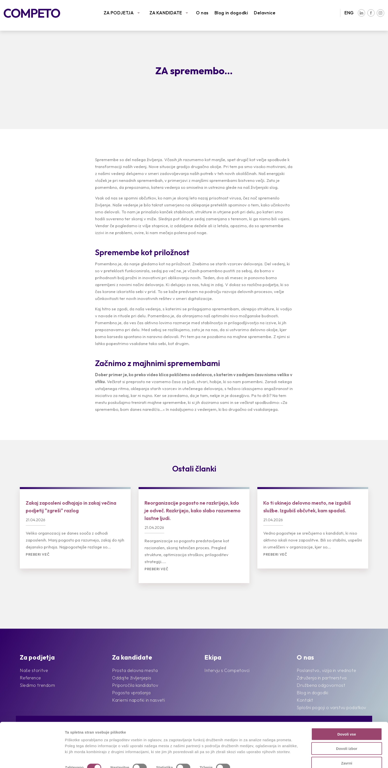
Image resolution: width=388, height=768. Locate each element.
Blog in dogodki (231, 13)
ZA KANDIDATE (165, 13)
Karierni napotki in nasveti (138, 700)
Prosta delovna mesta (135, 670)
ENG (349, 13)
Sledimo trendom (37, 685)
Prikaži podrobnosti (256, 758)
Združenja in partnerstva (321, 678)
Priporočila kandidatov (135, 685)
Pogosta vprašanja (131, 692)
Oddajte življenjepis (131, 678)
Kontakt (305, 700)
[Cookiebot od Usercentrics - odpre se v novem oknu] (32, 758)
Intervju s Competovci (227, 670)
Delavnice (264, 13)
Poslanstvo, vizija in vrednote (326, 670)
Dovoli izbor (346, 734)
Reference (30, 678)
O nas (202, 13)
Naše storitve (34, 670)
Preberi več (37, 554)
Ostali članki (194, 468)
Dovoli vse (346, 720)
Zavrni (346, 748)
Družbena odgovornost (321, 685)
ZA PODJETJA (119, 13)
